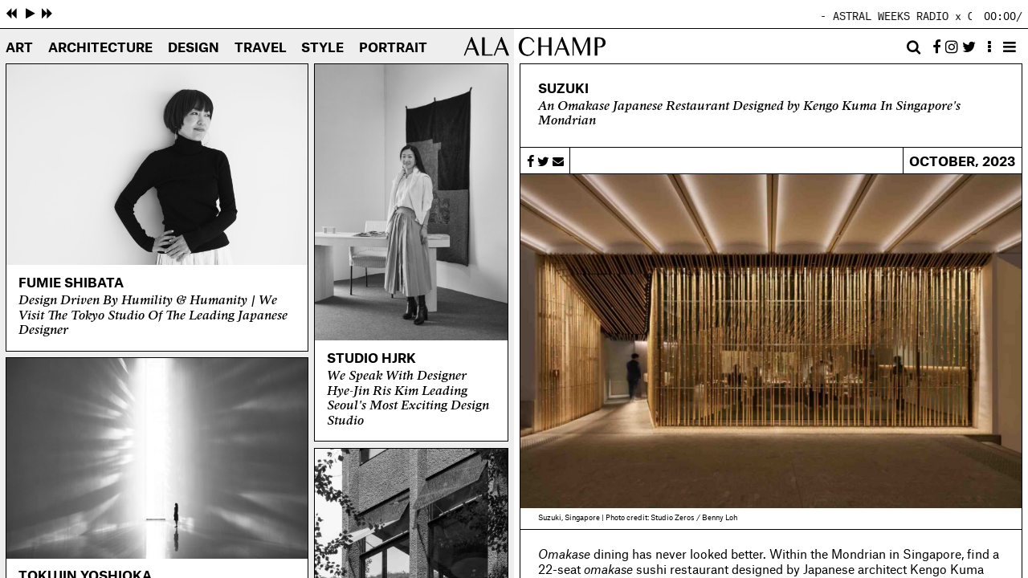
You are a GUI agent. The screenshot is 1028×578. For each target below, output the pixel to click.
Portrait (393, 48)
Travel (261, 48)
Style (322, 48)
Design (193, 48)
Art (19, 48)
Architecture (100, 48)
